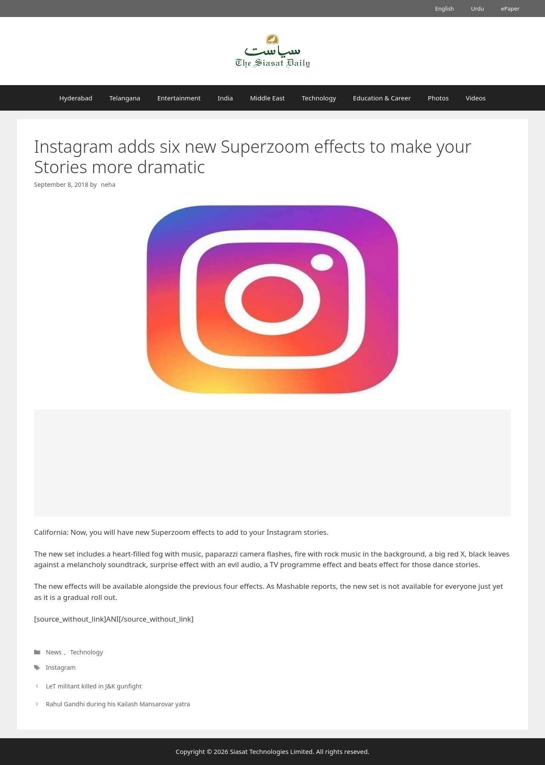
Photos (438, 98)
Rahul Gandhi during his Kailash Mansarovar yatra (118, 704)
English (444, 8)
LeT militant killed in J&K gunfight (94, 686)
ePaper (510, 8)
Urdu (477, 8)
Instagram (61, 667)
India (225, 98)
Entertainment (179, 98)
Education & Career (382, 98)
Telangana (125, 98)
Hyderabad (75, 98)
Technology (319, 98)
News (54, 652)
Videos (476, 98)
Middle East (267, 98)
